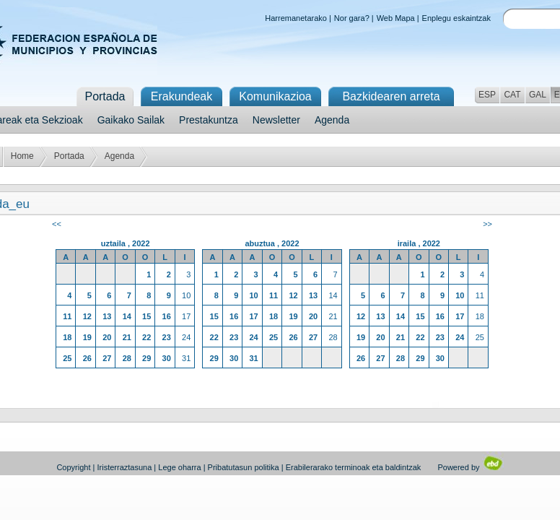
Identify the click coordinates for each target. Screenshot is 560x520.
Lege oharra (179, 467)
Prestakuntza (208, 120)
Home (22, 156)
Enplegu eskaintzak (456, 18)
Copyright (73, 467)
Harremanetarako (296, 18)
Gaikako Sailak (131, 120)
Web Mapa (396, 18)
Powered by (470, 467)
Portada (69, 156)
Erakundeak (181, 96)
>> (487, 224)
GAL (537, 95)
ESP (487, 95)
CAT (512, 95)
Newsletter (276, 120)
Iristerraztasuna (124, 467)
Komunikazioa (275, 96)
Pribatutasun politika (243, 467)
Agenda (332, 120)
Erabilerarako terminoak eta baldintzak (353, 467)
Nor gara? (351, 18)
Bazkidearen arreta (390, 96)
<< (56, 224)
